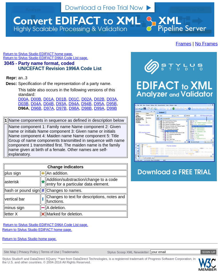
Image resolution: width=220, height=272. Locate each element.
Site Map (10, 252)
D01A (48, 99)
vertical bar (15, 199)
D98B (86, 108)
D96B (36, 108)
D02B (99, 99)
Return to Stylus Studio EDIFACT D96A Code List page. (45, 58)
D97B (61, 108)
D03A (112, 99)
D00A (23, 99)
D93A (61, 103)
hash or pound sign (22, 190)
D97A (49, 108)
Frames (183, 43)
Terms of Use (50, 252)
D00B (36, 99)
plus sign (13, 173)
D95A (99, 103)
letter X (11, 214)
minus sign (14, 207)
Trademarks (70, 252)
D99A (99, 108)
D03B (23, 103)
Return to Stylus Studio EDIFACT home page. (38, 54)
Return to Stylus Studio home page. (29, 239)
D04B (48, 103)
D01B (61, 99)
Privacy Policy (28, 252)
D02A (86, 99)
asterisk (12, 182)
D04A (36, 103)
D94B (86, 103)
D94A (73, 103)
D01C (73, 99)
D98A (74, 108)
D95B (111, 103)
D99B (112, 108)
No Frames (206, 43)
